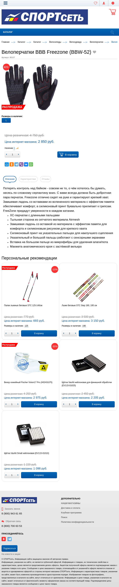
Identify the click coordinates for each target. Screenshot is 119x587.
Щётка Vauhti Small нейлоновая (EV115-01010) (26, 453)
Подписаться (9, 548)
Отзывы (45, 179)
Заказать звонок (11, 509)
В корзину (68, 154)
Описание (10, 179)
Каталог (8, 32)
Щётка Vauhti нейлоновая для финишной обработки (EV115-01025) (87, 384)
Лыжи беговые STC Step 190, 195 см (79, 305)
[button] (5, 3)
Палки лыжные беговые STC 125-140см (23, 305)
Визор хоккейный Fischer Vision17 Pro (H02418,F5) (28, 382)
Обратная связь (11, 521)
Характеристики (28, 179)
